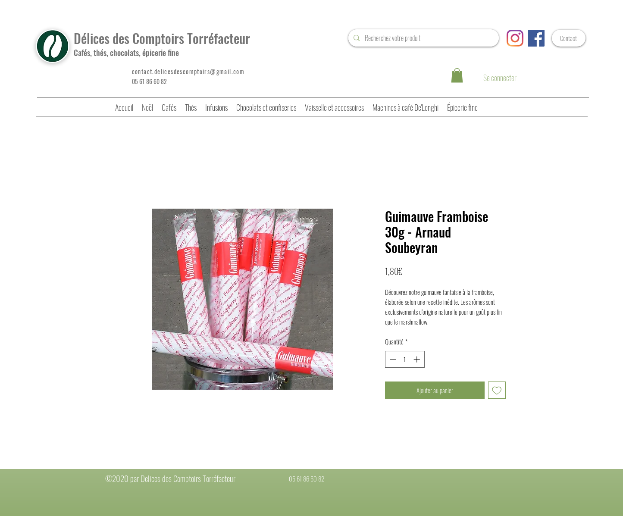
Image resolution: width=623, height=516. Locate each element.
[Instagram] (515, 38)
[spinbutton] (405, 359)
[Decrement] (392, 359)
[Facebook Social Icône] (536, 38)
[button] (457, 75)
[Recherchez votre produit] (423, 38)
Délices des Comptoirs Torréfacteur (162, 38)
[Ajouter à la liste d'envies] (497, 390)
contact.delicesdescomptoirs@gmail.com (188, 71)
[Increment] (417, 359)
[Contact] (568, 38)
